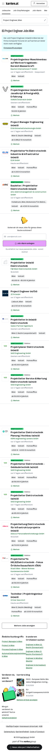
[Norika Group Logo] (24, 742)
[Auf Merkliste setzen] (15, 80)
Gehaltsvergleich (9, 718)
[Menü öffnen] (3, 3)
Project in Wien (8, 645)
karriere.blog (23, 675)
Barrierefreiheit (22, 732)
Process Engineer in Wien (12, 649)
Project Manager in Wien (12, 641)
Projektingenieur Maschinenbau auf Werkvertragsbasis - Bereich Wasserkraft (29, 62)
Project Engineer (14, 31)
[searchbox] (24, 20)
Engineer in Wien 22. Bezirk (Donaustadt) (34, 646)
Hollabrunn (17, 202)
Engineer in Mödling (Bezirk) (34, 659)
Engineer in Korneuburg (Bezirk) (36, 666)
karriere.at (24, 737)
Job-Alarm (36, 10)
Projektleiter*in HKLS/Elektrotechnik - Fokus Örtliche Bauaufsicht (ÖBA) (27, 562)
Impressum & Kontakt (28, 726)
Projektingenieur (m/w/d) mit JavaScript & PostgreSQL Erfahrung (26, 93)
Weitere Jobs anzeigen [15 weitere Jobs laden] (24, 626)
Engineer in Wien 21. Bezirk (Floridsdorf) (34, 652)
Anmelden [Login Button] (39, 3)
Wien (31, 31)
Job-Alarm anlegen (24, 243)
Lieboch (15, 302)
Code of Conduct (37, 732)
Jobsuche (6, 10)
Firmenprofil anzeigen (13, 48)
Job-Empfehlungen (21, 10)
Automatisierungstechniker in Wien (14, 654)
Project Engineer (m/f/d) (24, 291)
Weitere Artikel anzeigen (27, 700)
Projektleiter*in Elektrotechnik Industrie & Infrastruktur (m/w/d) (28, 154)
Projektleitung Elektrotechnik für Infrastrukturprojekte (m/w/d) (28, 527)
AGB (40, 726)
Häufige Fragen (12, 726)
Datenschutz (9, 732)
